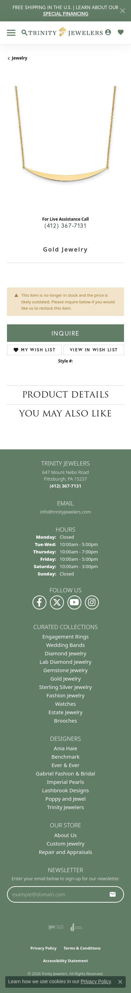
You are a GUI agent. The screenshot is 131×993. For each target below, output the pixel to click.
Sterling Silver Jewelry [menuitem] (65, 686)
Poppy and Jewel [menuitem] (65, 798)
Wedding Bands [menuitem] (65, 644)
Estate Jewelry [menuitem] (65, 712)
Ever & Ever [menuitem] (65, 764)
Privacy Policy (43, 948)
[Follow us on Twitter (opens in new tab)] (57, 602)
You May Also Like (65, 413)
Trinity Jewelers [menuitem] (65, 807)
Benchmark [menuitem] (65, 756)
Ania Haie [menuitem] (65, 748)
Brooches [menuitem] (65, 720)
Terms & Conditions (82, 948)
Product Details (65, 394)
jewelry (19, 58)
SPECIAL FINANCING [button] (65, 14)
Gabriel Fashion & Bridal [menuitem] (65, 773)
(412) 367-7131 (65, 225)
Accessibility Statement (65, 960)
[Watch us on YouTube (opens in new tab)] (74, 602)
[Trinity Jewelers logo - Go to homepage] (65, 33)
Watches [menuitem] (65, 703)
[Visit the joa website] (77, 927)
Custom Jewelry (65, 843)
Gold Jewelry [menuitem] (65, 678)
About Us (65, 835)
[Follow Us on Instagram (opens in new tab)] (92, 602)
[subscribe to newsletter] (112, 894)
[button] (24, 32)
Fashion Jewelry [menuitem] (65, 695)
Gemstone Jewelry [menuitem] (65, 670)
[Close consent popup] (120, 982)
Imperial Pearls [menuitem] (65, 781)
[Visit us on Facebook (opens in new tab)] (39, 602)
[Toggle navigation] (11, 32)
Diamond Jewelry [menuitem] (65, 653)
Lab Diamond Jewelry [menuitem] (65, 661)
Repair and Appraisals (65, 851)
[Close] (122, 10)
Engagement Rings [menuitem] (65, 636)
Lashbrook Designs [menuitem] (65, 790)
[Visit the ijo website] (56, 927)
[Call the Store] (65, 486)
